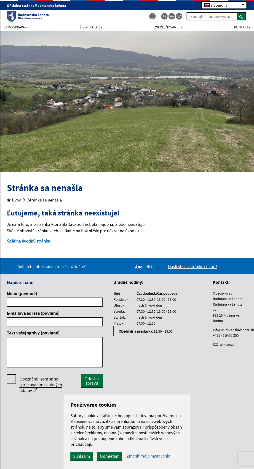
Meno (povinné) (22, 293)
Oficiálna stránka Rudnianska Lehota (38, 5)
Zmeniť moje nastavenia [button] (148, 456)
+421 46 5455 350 (226, 335)
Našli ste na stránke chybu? (192, 266)
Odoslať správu (92, 381)
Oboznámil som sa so (40, 384)
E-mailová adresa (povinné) (33, 313)
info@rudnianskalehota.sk (233, 330)
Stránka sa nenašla (45, 200)
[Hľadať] (241, 16)
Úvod (14, 200)
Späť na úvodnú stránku (28, 241)
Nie (150, 267)
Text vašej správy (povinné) (33, 333)
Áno (139, 267)
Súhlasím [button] (81, 456)
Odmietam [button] (110, 456)
